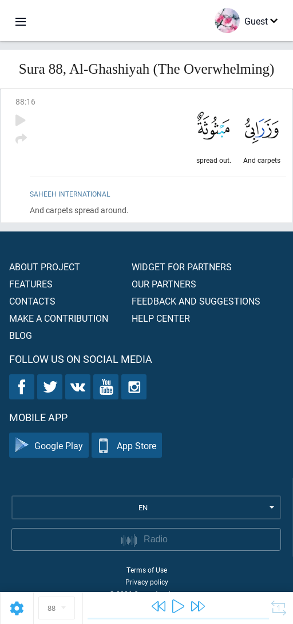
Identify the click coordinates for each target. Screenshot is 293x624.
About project (44, 267)
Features (31, 284)
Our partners (164, 284)
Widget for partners (182, 267)
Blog (20, 335)
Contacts (32, 301)
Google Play (49, 445)
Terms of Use (146, 569)
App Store (126, 445)
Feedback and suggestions (196, 301)
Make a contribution (58, 318)
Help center (161, 318)
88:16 (25, 101)
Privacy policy (146, 581)
